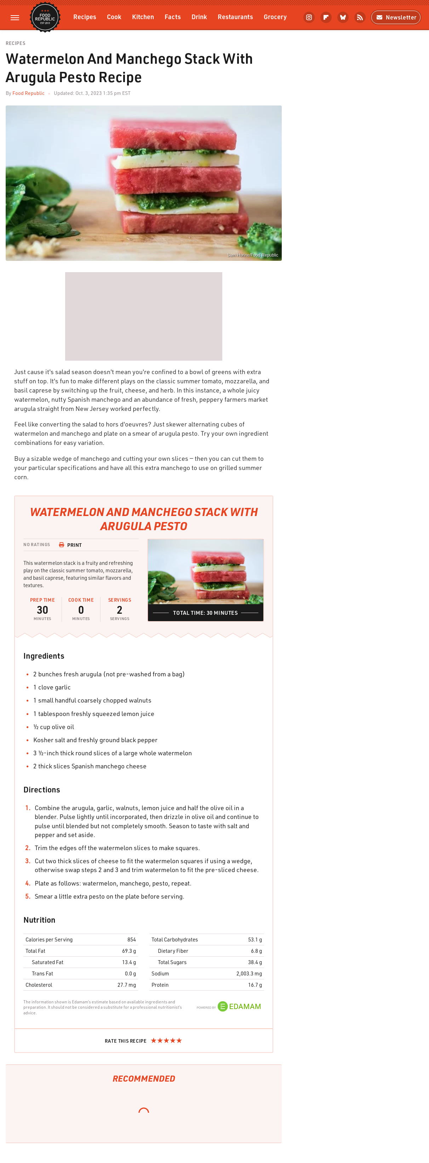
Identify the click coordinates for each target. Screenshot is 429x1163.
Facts (173, 16)
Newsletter (396, 17)
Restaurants (235, 16)
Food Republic (28, 93)
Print (70, 545)
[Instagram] (309, 17)
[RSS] (360, 17)
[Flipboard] (326, 17)
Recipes (84, 16)
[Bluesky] (343, 17)
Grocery (275, 16)
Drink (199, 16)
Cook (114, 16)
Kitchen (143, 16)
